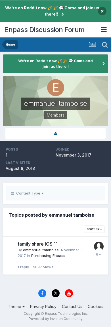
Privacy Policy (43, 306)
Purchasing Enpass (48, 255)
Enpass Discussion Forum (44, 30)
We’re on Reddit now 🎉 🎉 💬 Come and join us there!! (52, 10)
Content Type (27, 193)
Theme (16, 306)
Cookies (95, 306)
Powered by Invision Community (56, 319)
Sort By (94, 229)
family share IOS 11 (38, 244)
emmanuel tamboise (41, 250)
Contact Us (72, 306)
